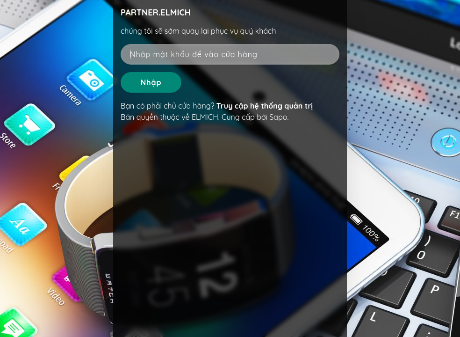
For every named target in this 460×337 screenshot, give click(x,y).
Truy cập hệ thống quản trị (264, 105)
